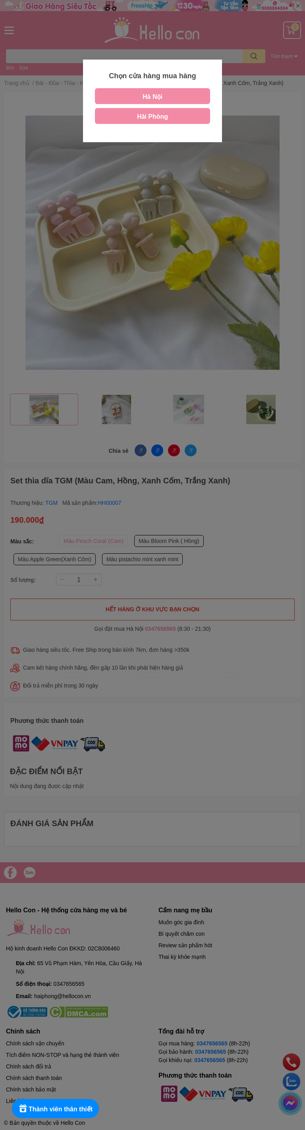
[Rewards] (55, 1108)
